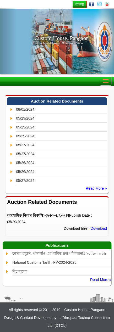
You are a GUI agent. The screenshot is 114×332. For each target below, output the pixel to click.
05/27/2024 (25, 145)
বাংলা (79, 4)
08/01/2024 (25, 109)
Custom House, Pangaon (62, 38)
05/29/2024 (25, 118)
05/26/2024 (25, 163)
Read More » (96, 188)
